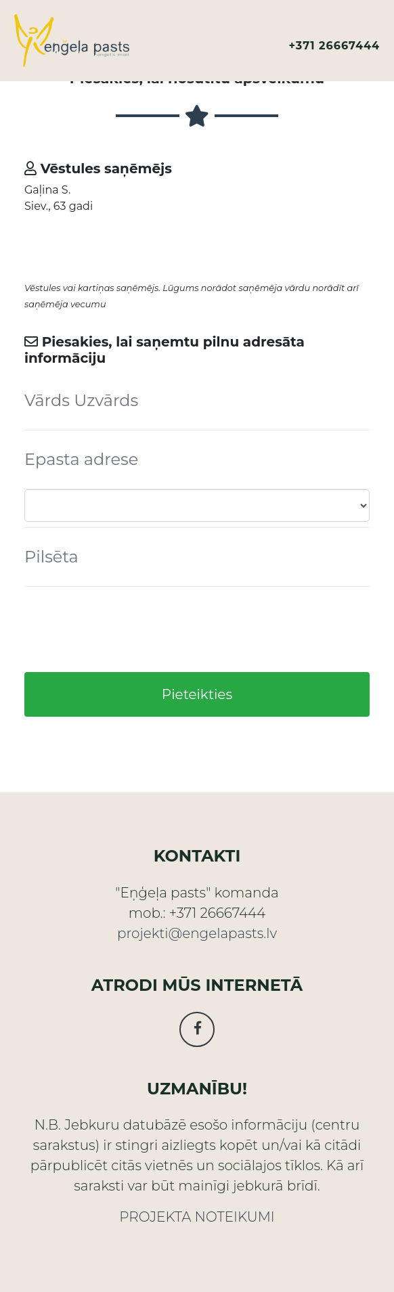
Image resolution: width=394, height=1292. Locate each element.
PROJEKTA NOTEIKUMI (196, 1217)
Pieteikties (197, 694)
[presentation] (127, 629)
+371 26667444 (334, 45)
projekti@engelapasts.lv (197, 933)
